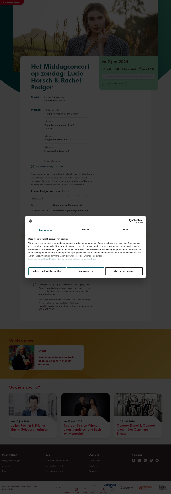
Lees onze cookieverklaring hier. (44, 259)
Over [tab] (125, 230)
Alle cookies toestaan (124, 271)
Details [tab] (85, 230)
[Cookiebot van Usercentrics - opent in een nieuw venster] (131, 221)
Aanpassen (86, 271)
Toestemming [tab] (45, 230)
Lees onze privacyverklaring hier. (79, 259)
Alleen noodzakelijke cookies (47, 271)
